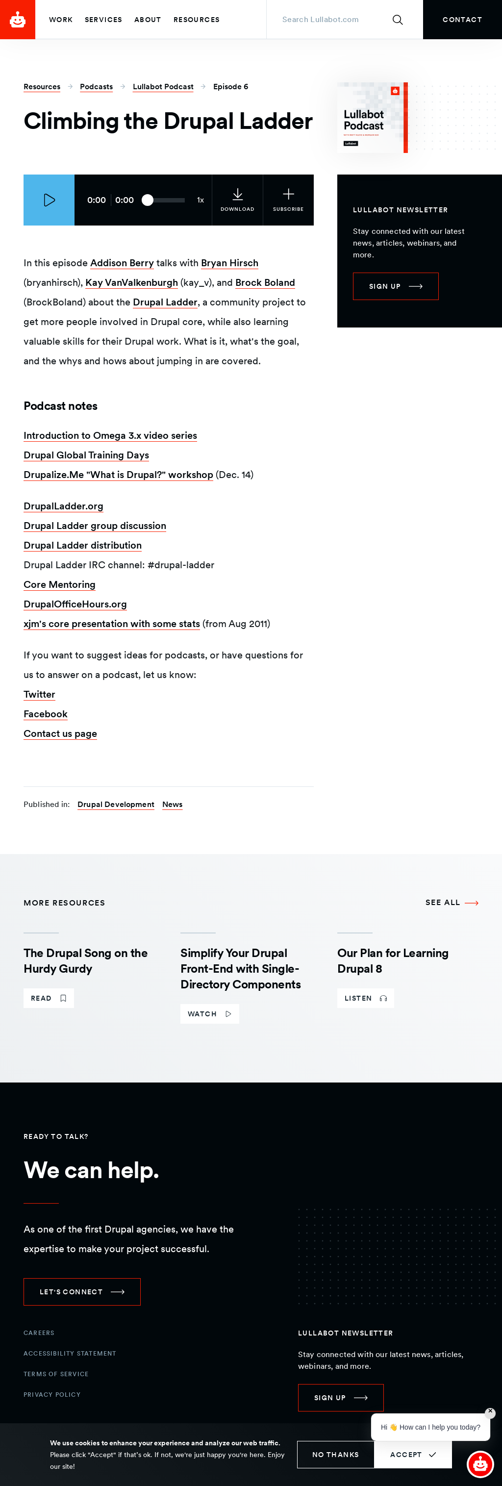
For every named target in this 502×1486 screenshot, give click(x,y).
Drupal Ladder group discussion (95, 525)
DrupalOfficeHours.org (75, 604)
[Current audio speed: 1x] (200, 200)
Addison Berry (122, 263)
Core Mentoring (60, 584)
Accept (406, 1455)
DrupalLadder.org (63, 506)
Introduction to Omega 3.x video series (110, 435)
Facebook (46, 714)
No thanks (335, 1455)
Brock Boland (265, 282)
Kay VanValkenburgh (131, 282)
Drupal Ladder (165, 302)
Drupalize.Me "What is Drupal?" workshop (118, 474)
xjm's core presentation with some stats (112, 624)
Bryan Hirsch (229, 263)
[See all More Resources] (452, 903)
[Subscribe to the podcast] (288, 200)
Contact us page (60, 733)
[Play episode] (49, 200)
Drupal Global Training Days (86, 455)
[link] (462, 19)
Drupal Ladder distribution (83, 545)
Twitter (39, 694)
